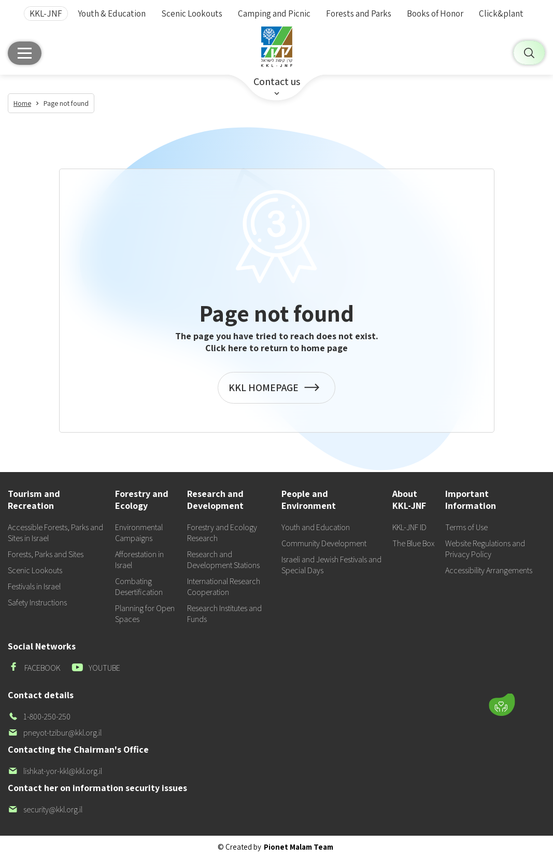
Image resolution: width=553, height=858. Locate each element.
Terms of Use (466, 527)
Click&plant (501, 13)
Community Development (323, 543)
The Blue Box (413, 543)
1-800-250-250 (39, 716)
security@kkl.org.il (45, 809)
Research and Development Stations (223, 560)
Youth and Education (315, 527)
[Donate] (502, 705)
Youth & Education (112, 13)
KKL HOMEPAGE (277, 392)
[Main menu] (24, 53)
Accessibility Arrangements (488, 570)
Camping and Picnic (274, 13)
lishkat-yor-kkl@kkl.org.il (55, 771)
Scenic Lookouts (191, 13)
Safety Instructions (37, 602)
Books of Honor (435, 13)
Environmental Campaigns (139, 533)
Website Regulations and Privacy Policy (485, 549)
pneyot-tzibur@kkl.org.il (55, 732)
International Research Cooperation (223, 587)
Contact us (276, 81)
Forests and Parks (358, 13)
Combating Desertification (139, 587)
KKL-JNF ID (409, 527)
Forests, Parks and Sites (45, 554)
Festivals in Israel (34, 586)
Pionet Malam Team (298, 847)
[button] (446, 674)
